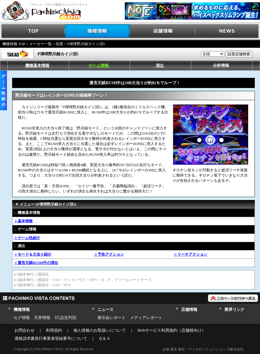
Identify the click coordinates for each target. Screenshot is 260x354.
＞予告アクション (109, 254)
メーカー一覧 (40, 44)
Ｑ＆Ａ (104, 338)
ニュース (105, 309)
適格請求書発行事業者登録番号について (50, 338)
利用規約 (54, 330)
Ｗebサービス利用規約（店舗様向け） (171, 330)
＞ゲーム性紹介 (27, 238)
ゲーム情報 (98, 65)
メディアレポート (146, 318)
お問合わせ (24, 330)
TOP (32, 31)
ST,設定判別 (65, 318)
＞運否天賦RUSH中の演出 (36, 263)
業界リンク (234, 309)
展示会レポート (111, 318)
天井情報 (42, 318)
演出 (160, 65)
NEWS (227, 31)
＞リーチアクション (190, 254)
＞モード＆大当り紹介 (32, 254)
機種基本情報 (37, 65)
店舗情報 (162, 31)
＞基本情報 (23, 221)
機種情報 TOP (13, 44)
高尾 (59, 44)
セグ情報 (22, 318)
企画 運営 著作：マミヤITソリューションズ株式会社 (203, 349)
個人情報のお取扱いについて (99, 330)
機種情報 (97, 31)
